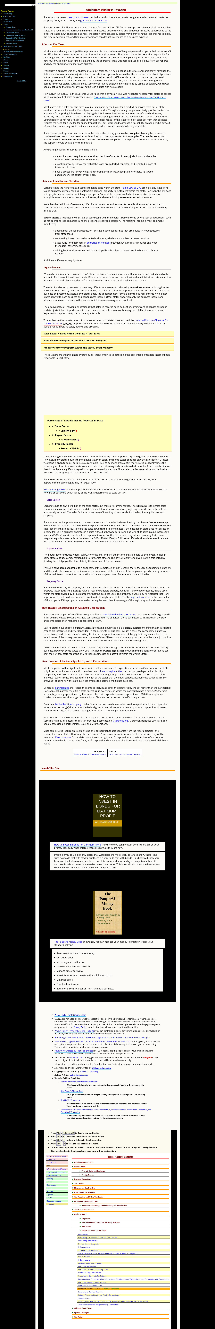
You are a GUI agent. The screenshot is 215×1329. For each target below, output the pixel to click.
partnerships (62, 687)
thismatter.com (75, 1044)
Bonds (5, 60)
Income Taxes (11, 27)
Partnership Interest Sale (87, 1228)
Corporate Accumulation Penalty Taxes (93, 1257)
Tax (48, 1153)
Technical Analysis (10, 74)
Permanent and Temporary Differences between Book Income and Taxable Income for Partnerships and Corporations (123, 1266)
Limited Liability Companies (88, 1231)
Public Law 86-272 (131, 187)
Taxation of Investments (15, 41)
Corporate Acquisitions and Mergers (92, 1269)
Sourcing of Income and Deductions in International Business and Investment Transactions (113, 1289)
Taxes (57, 3)
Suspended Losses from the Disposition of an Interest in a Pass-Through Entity (108, 1241)
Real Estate (7, 22)
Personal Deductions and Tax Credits (19, 30)
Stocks (5, 71)
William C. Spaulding (101, 1055)
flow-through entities (110, 671)
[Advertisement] (114, 390)
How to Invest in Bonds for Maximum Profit (77, 838)
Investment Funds (10, 54)
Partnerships (83, 1221)
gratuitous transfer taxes (93, 20)
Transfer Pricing (84, 1285)
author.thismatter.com (79, 1062)
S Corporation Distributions (88, 1237)
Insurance (7, 19)
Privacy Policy (80, 1014)
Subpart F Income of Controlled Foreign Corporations (98, 1282)
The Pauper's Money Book (68, 929)
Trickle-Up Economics (70, 1087)
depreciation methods (98, 242)
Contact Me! (21, 81)
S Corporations (84, 1234)
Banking (6, 57)
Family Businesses (85, 1244)
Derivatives (51, 1172)
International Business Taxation (125, 754)
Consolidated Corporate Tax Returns (92, 1263)
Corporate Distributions (87, 1253)
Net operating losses (55, 489)
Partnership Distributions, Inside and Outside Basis (97, 1225)
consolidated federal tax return (118, 614)
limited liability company (68, 704)
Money (51, 3)
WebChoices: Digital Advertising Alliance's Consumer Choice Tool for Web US (92, 1028)
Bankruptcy (7, 14)
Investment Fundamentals (13, 52)
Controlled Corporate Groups (89, 1260)
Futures (6, 65)
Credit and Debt (9, 16)
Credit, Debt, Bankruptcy (56, 1143)
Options (6, 68)
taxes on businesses (78, 17)
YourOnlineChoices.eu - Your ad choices (74, 1038)
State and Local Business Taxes (90, 754)
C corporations (63, 737)
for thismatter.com (70, 1002)
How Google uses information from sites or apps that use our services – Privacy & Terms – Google (102, 1024)
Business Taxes (65, 3)
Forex (5, 63)
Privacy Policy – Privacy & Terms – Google (74, 1018)
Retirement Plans (12, 33)
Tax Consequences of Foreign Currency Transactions (98, 1292)
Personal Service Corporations (89, 1250)
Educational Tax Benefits (15, 38)
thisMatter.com (43, 3)
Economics (7, 76)
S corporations (120, 720)
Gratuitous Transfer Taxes (15, 35)
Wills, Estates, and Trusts (12, 47)
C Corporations (84, 1247)
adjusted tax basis (140, 597)
